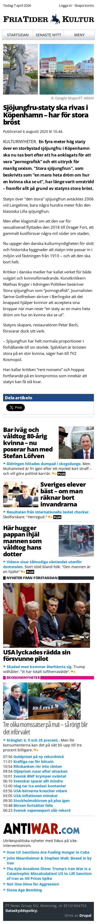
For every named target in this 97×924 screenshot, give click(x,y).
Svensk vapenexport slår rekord (42, 810)
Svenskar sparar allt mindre (38, 781)
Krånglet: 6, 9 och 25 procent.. (33, 740)
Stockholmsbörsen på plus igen (41, 800)
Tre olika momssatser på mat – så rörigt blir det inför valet (45, 727)
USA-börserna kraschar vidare (40, 790)
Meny (79, 34)
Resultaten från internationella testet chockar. (48, 512)
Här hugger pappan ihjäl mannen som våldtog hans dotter (22, 540)
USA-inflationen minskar (35, 795)
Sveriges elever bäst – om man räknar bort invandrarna (63, 494)
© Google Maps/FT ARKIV (72, 98)
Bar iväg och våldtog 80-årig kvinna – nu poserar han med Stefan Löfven (28, 442)
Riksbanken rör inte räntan (37, 766)
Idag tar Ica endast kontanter (39, 785)
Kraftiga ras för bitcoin (33, 761)
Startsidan (18, 34)
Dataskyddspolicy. (21, 910)
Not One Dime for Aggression (33, 884)
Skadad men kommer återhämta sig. (39, 666)
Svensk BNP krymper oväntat (39, 776)
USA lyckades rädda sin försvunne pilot (37, 655)
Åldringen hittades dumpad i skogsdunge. (44, 463)
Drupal (85, 915)
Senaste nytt (48, 34)
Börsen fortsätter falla (33, 805)
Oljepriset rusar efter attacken (40, 771)
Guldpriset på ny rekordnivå (38, 756)
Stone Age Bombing (24, 890)
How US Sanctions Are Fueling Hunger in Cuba (48, 852)
